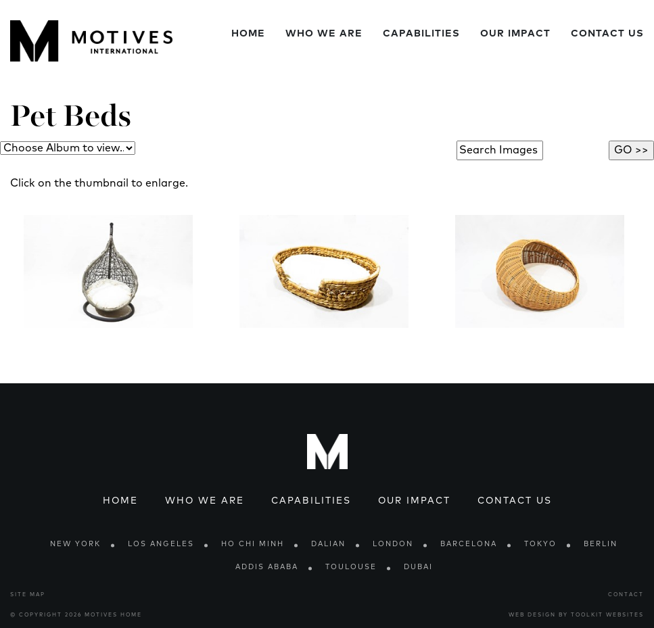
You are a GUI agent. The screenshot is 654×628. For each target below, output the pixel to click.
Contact (626, 595)
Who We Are (324, 34)
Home (248, 34)
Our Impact (515, 34)
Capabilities (421, 34)
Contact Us (607, 34)
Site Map (27, 595)
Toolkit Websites (607, 615)
